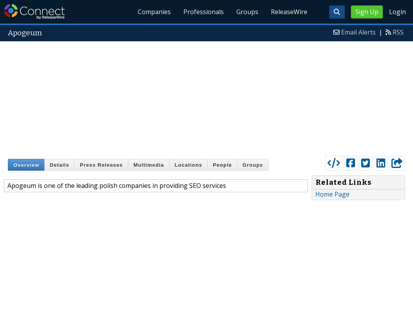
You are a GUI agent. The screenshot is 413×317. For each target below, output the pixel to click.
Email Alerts (358, 32)
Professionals (204, 11)
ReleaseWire (289, 11)
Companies (154, 11)
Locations (188, 165)
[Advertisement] (206, 97)
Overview (26, 165)
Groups (247, 11)
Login (397, 11)
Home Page (332, 194)
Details (59, 165)
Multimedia (148, 165)
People (222, 165)
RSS (398, 32)
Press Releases (101, 165)
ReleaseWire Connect (34, 11)
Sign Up (366, 11)
